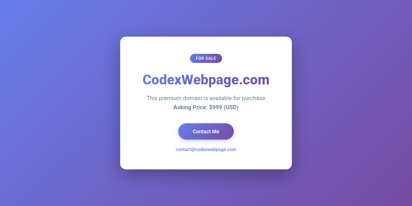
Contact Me (206, 131)
